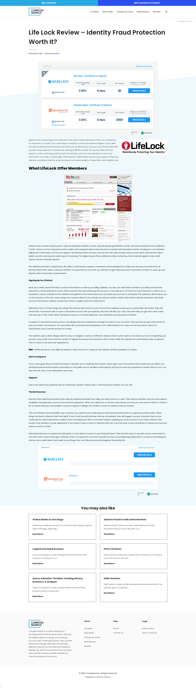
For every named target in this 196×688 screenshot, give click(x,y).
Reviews (156, 11)
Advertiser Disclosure (144, 66)
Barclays (78, 76)
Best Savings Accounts (147, 3)
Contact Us (118, 633)
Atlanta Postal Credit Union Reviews (125, 519)
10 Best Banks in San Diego (47, 519)
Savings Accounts (125, 11)
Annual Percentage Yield (83, 83)
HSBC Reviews (112, 578)
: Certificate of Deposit (95, 76)
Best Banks (108, 11)
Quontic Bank (81, 105)
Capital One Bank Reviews (48, 548)
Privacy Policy (148, 628)
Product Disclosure (58, 125)
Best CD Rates (49, 3)
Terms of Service (149, 633)
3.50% (83, 90)
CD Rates (94, 11)
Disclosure (73, 475)
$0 (119, 90)
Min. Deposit (120, 83)
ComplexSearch (93, 673)
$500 (119, 120)
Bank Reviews (143, 11)
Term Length (101, 83)
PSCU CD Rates (112, 548)
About (116, 628)
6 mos (101, 90)
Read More (37, 534)
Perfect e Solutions (103, 677)
